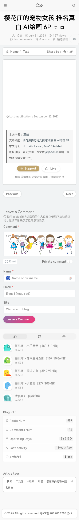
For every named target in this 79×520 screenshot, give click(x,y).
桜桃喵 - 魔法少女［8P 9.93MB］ (37, 371)
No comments (23, 39)
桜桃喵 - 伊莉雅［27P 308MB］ (36, 383)
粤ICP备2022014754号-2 (56, 513)
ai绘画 (30, 481)
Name (8, 271)
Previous (12, 194)
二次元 (19, 481)
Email (8, 287)
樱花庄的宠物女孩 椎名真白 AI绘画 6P (46, 140)
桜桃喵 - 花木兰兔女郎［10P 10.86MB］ (41, 358)
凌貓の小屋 (51, 152)
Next (69, 194)
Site (6, 302)
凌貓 (19, 35)
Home (12, 51)
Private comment (54, 261)
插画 (9, 481)
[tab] (15, 336)
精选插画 (62, 39)
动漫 (40, 481)
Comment (11, 226)
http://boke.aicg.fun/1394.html (42, 146)
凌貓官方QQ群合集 (27, 396)
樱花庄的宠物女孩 (57, 481)
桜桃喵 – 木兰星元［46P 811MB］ (37, 346)
